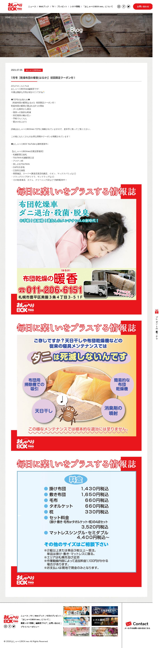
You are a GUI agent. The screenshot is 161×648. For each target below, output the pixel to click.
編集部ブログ (41, 623)
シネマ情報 (75, 6)
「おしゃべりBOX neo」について (98, 6)
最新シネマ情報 (27, 623)
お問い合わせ (143, 6)
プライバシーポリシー (30, 627)
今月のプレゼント (53, 616)
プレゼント (62, 6)
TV (53, 6)
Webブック (44, 6)
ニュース (32, 6)
